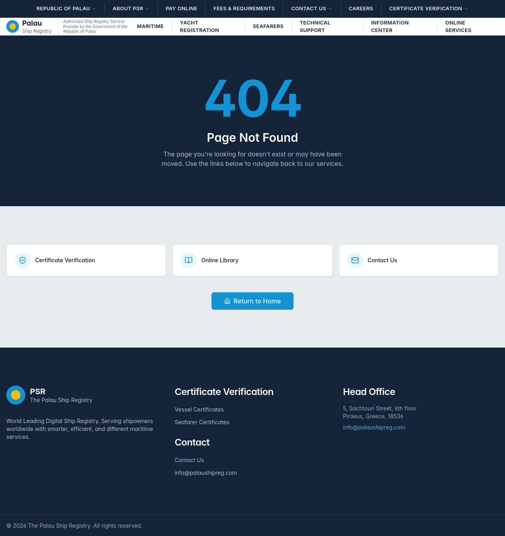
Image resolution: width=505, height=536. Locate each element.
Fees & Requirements (244, 8)
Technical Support (315, 26)
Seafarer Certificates (202, 422)
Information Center (390, 26)
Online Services (458, 26)
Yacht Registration (199, 26)
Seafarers (268, 26)
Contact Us (189, 460)
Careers (361, 8)
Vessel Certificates (199, 409)
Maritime (150, 26)
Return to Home (252, 301)
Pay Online (181, 8)
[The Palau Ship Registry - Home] (29, 26)
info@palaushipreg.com (206, 472)
